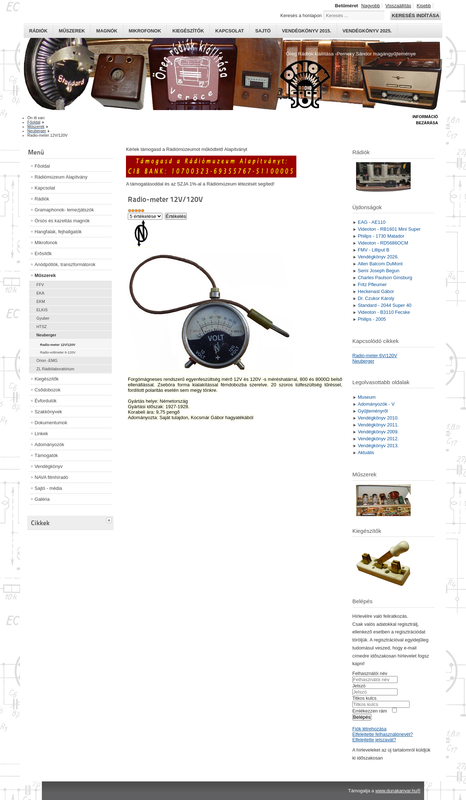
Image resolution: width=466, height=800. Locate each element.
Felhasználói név (369, 673)
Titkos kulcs (364, 698)
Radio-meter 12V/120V (57, 345)
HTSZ (41, 326)
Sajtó (263, 31)
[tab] (110, 519)
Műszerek (72, 31)
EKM (40, 301)
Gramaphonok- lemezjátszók (64, 209)
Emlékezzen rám (369, 711)
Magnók (106, 31)
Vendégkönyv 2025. (367, 31)
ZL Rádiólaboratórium (55, 369)
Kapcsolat (229, 31)
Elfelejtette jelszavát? (374, 739)
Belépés (362, 717)
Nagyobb (370, 5)
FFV (40, 284)
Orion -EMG (47, 360)
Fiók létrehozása (369, 728)
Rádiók (38, 31)
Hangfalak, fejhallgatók (58, 231)
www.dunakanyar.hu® (397, 790)
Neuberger (46, 335)
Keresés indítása (415, 15)
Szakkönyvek (48, 411)
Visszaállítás (398, 5)
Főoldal (42, 166)
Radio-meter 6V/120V (374, 355)
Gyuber (43, 318)
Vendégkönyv (49, 466)
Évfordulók (45, 400)
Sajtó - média (48, 488)
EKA (40, 293)
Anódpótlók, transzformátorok (65, 264)
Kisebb (423, 5)
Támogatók (46, 455)
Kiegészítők (188, 31)
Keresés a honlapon (301, 15)
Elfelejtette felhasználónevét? (382, 734)
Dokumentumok (51, 422)
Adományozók (49, 444)
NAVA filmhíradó (51, 477)
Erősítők (43, 253)
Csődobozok (47, 390)
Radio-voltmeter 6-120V (58, 352)
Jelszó (359, 685)
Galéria (42, 499)
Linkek (41, 433)
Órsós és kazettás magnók (62, 220)
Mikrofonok (145, 31)
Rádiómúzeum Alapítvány (61, 177)
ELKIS (42, 310)
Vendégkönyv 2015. (306, 31)
